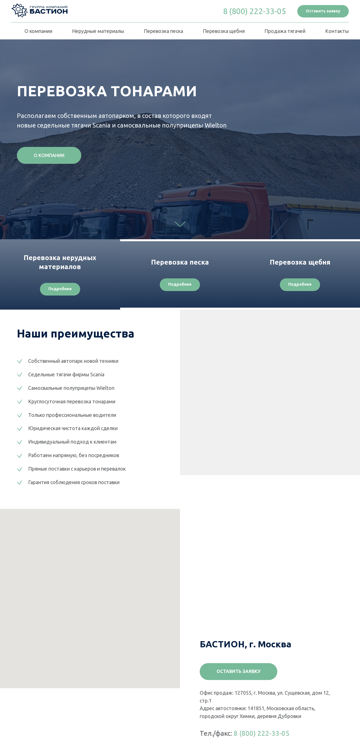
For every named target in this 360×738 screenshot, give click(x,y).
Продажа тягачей (284, 31)
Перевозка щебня (224, 31)
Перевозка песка (163, 31)
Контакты (337, 31)
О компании (38, 31)
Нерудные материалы (98, 31)
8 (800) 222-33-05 (261, 733)
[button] (323, 11)
